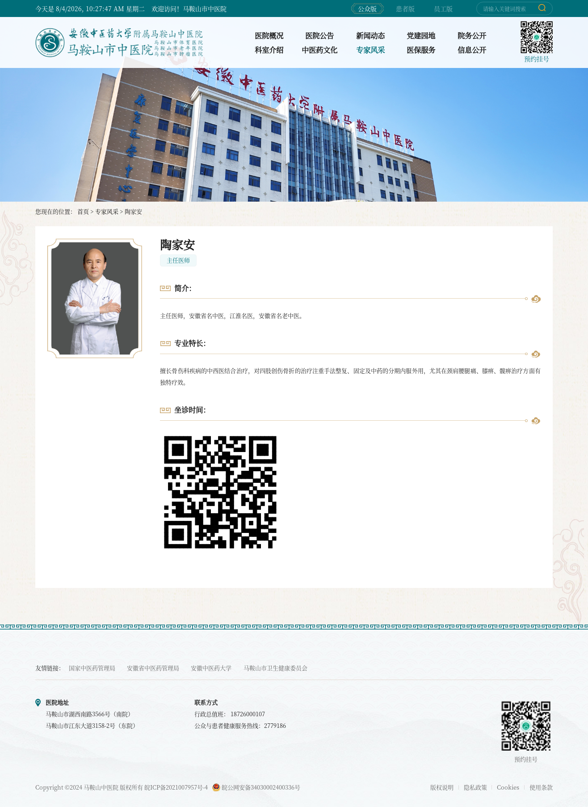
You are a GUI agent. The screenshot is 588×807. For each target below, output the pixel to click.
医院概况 (269, 35)
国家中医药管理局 (92, 667)
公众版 (367, 8)
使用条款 (541, 787)
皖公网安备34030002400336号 (256, 787)
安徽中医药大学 (211, 667)
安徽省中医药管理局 (153, 667)
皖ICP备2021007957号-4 (176, 787)
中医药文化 (319, 49)
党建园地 (421, 35)
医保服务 (421, 49)
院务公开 (472, 35)
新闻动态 (370, 35)
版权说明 (442, 787)
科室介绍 (269, 49)
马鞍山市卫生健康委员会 (275, 667)
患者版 (405, 8)
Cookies (508, 787)
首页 (83, 211)
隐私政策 (475, 787)
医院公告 (319, 35)
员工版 (443, 8)
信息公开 (472, 49)
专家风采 (370, 49)
